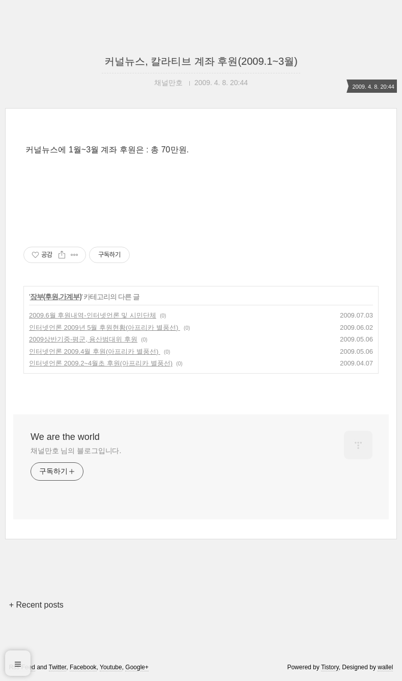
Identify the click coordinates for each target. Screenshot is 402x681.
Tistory (330, 667)
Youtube (111, 667)
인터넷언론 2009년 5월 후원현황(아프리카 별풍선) (104, 327)
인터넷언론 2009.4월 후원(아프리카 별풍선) (94, 351)
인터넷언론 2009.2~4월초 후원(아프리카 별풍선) (101, 363)
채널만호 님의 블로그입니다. (76, 451)
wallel (385, 667)
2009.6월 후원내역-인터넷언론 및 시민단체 (92, 315)
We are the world (65, 437)
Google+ (137, 667)
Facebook (83, 667)
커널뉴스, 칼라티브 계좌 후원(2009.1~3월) (201, 61)
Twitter (58, 667)
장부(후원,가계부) (55, 297)
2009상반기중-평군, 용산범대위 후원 (83, 339)
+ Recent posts (36, 604)
